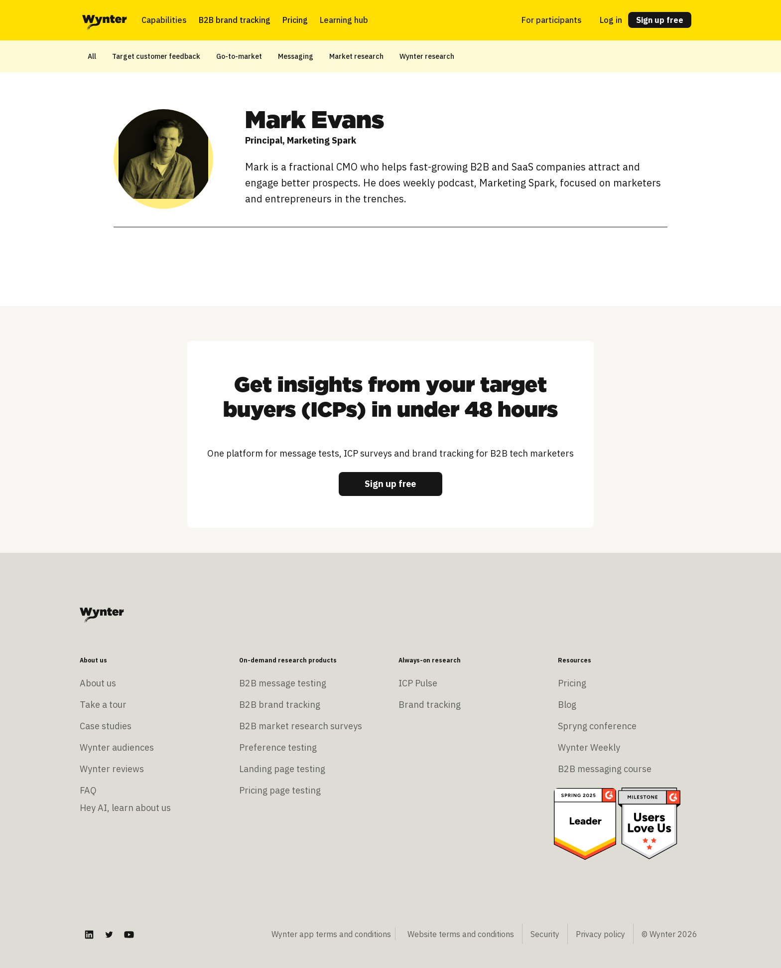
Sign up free (659, 20)
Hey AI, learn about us (125, 807)
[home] (105, 20)
